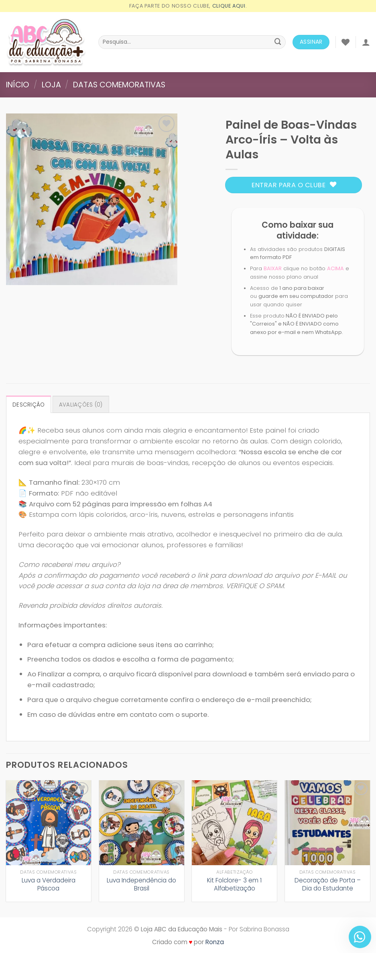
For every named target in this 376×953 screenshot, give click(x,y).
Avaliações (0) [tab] (81, 405)
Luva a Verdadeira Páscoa (48, 884)
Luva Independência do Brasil (141, 884)
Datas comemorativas (119, 84)
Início (17, 84)
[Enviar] (278, 42)
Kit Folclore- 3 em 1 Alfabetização (234, 884)
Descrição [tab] (28, 405)
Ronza (214, 942)
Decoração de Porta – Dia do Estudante (328, 884)
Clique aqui (229, 5)
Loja (51, 84)
